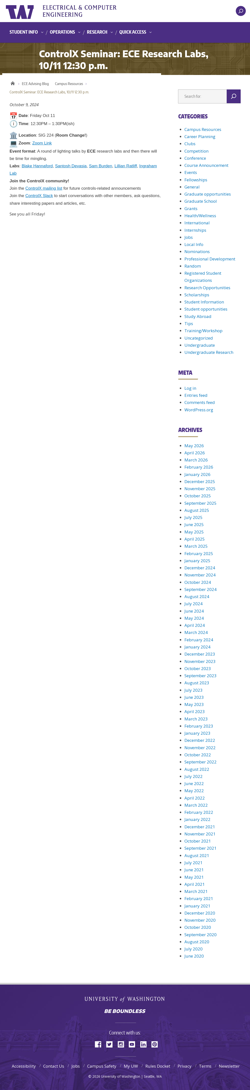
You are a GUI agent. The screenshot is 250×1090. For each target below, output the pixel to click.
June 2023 (194, 697)
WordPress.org (198, 410)
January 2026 (197, 474)
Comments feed (199, 402)
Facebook (100, 1043)
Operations (62, 32)
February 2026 (198, 467)
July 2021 (193, 862)
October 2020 (197, 927)
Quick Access (132, 32)
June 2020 (194, 956)
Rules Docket (157, 1066)
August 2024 (196, 596)
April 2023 (194, 711)
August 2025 (196, 510)
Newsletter (229, 1066)
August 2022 (196, 769)
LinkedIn (145, 1043)
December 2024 (199, 568)
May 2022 (194, 790)
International (197, 223)
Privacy (185, 1066)
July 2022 (193, 776)
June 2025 (194, 524)
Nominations (197, 251)
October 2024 (197, 582)
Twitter (111, 1043)
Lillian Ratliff (125, 166)
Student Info (24, 32)
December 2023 (199, 654)
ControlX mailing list (43, 188)
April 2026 (194, 453)
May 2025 (194, 532)
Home (13, 82)
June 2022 (194, 783)
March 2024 (196, 632)
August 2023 (196, 683)
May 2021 (194, 877)
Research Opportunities (207, 287)
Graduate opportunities (207, 194)
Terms (205, 1066)
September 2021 (200, 848)
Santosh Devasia (71, 166)
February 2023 (198, 726)
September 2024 (200, 589)
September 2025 (200, 503)
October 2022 (197, 755)
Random (192, 266)
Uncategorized (198, 338)
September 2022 (200, 762)
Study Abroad (197, 316)
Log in (190, 388)
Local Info (193, 244)
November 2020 (200, 920)
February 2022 (198, 812)
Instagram (122, 1043)
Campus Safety (101, 1066)
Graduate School (200, 201)
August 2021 (196, 855)
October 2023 (197, 668)
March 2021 (196, 891)
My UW (131, 1066)
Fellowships (195, 180)
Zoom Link (42, 143)
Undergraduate (199, 345)
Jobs (188, 237)
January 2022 (197, 819)
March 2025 (196, 546)
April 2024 (194, 625)
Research (97, 32)
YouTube (134, 1043)
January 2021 (197, 906)
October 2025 (197, 496)
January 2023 (197, 733)
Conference (195, 158)
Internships (195, 230)
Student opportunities (205, 309)
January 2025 (197, 560)
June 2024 (194, 611)
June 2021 (194, 870)
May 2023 (194, 704)
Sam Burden (100, 166)
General (192, 187)
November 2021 (200, 834)
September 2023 (200, 675)
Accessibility (24, 1066)
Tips (188, 323)
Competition (196, 151)
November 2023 (200, 661)
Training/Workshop (203, 330)
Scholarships (196, 295)
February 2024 (198, 640)
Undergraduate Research (208, 352)
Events (190, 172)
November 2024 (200, 575)
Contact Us (53, 1066)
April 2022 (194, 798)
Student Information (204, 302)
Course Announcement (206, 165)
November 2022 (200, 747)
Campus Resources (69, 83)
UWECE (84, 11)
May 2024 (194, 618)
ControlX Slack (39, 195)
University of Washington (26, 11)
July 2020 (193, 949)
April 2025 (194, 539)
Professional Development (209, 259)
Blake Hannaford (37, 166)
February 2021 (198, 898)
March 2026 (196, 460)
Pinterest (156, 1043)
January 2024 (197, 647)
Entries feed (196, 395)
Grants (190, 208)
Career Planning (199, 136)
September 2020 (200, 934)
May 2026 (194, 445)
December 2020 (199, 913)
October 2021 (197, 841)
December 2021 (199, 827)
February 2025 (198, 553)
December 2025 (199, 481)
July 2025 (193, 517)
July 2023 (193, 690)
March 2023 (196, 719)
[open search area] (240, 10)
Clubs (189, 143)
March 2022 (196, 805)
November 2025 (200, 488)
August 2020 (196, 942)
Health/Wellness (200, 215)
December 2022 (199, 740)
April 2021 (194, 884)
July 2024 (193, 603)
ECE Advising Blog (35, 83)
